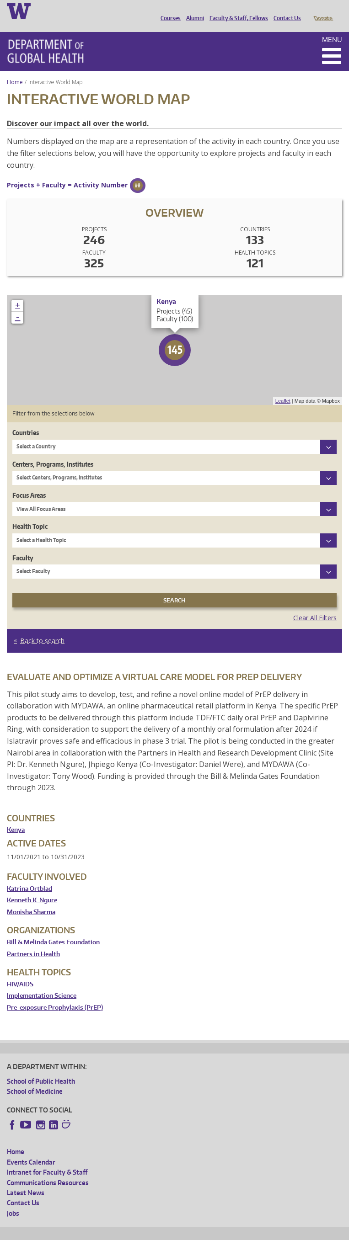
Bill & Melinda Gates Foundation (53, 929)
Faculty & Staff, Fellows (236, 10)
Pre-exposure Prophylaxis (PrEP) (55, 994)
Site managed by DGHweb (220, 1231)
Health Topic (30, 513)
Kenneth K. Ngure (32, 887)
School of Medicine (35, 1078)
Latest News (25, 1180)
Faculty (22, 545)
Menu (332, 27)
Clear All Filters (315, 605)
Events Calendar (31, 1149)
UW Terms (165, 1231)
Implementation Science (41, 982)
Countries (25, 420)
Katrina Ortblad (29, 876)
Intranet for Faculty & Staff (47, 1159)
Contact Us (285, 10)
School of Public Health (41, 1068)
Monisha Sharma (31, 899)
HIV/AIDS (20, 971)
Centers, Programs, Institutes (52, 451)
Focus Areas (29, 482)
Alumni (193, 10)
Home (15, 69)
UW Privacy (128, 1231)
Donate (323, 10)
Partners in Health (33, 941)
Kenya (16, 817)
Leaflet (282, 388)
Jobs (13, 1200)
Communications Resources (48, 1170)
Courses (168, 10)
